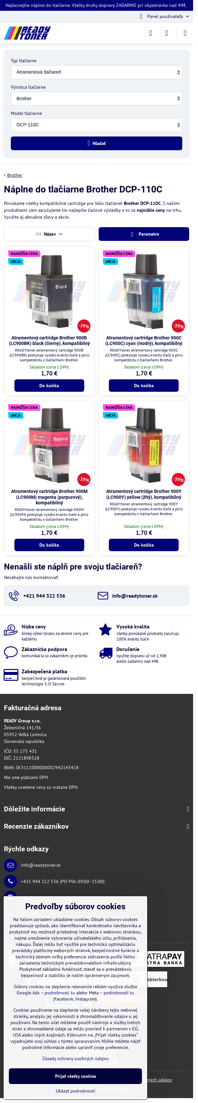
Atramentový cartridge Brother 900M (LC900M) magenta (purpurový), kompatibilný (49, 497)
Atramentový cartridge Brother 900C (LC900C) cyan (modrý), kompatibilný (143, 340)
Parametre (144, 234)
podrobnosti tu (60, 993)
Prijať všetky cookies (75, 1076)
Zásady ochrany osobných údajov (75, 1058)
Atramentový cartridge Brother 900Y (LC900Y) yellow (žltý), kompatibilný (144, 494)
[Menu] (185, 33)
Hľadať (97, 143)
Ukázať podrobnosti (75, 1091)
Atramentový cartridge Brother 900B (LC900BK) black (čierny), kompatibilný (49, 340)
